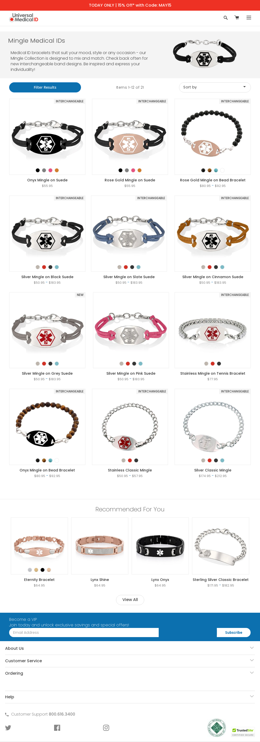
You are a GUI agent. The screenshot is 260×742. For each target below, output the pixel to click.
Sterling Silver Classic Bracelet (221, 579)
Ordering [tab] (14, 673)
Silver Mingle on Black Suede (47, 276)
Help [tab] (9, 697)
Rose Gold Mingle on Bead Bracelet (213, 180)
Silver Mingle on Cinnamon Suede (212, 276)
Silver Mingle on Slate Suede (129, 276)
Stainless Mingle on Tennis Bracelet (212, 373)
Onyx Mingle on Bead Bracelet (47, 470)
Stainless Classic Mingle (130, 470)
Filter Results (45, 87)
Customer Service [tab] (23, 661)
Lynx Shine (100, 579)
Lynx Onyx (160, 579)
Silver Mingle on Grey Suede (47, 373)
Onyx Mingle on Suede (47, 180)
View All (130, 600)
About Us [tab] (14, 648)
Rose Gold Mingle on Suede (130, 180)
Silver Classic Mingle (212, 470)
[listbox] (47, 166)
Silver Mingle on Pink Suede (130, 373)
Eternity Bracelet (39, 579)
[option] (37, 170)
